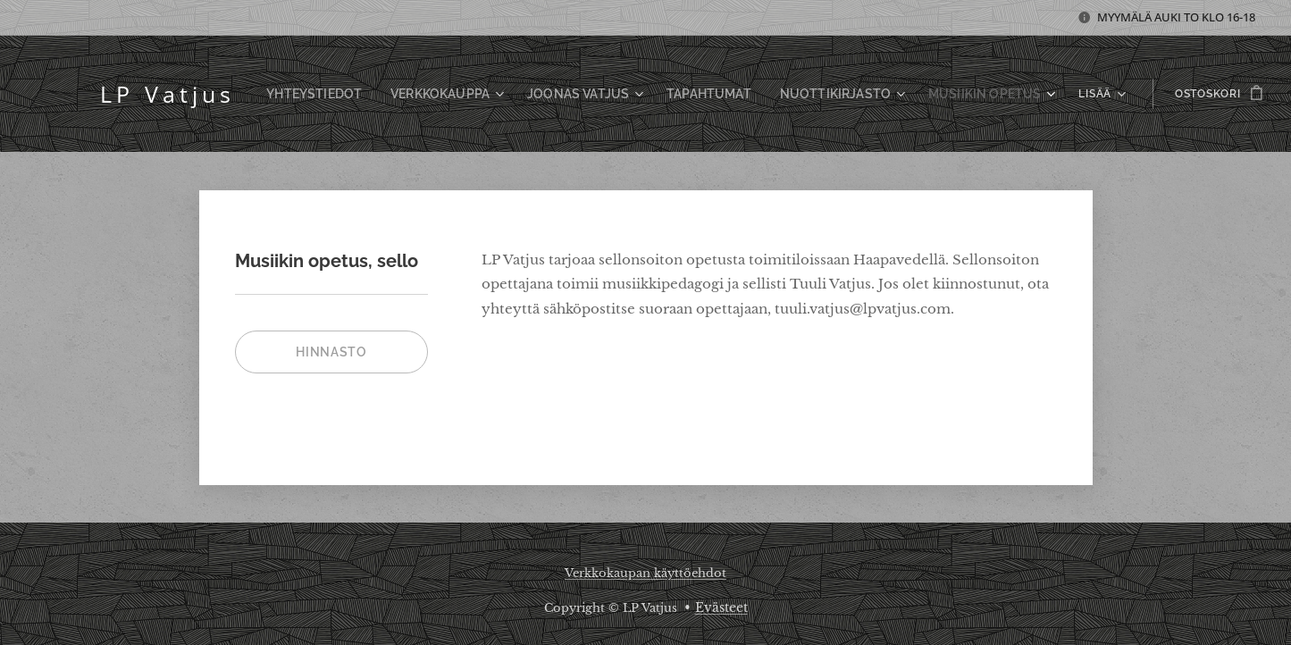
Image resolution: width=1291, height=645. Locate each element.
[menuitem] (358, 93)
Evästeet (721, 607)
